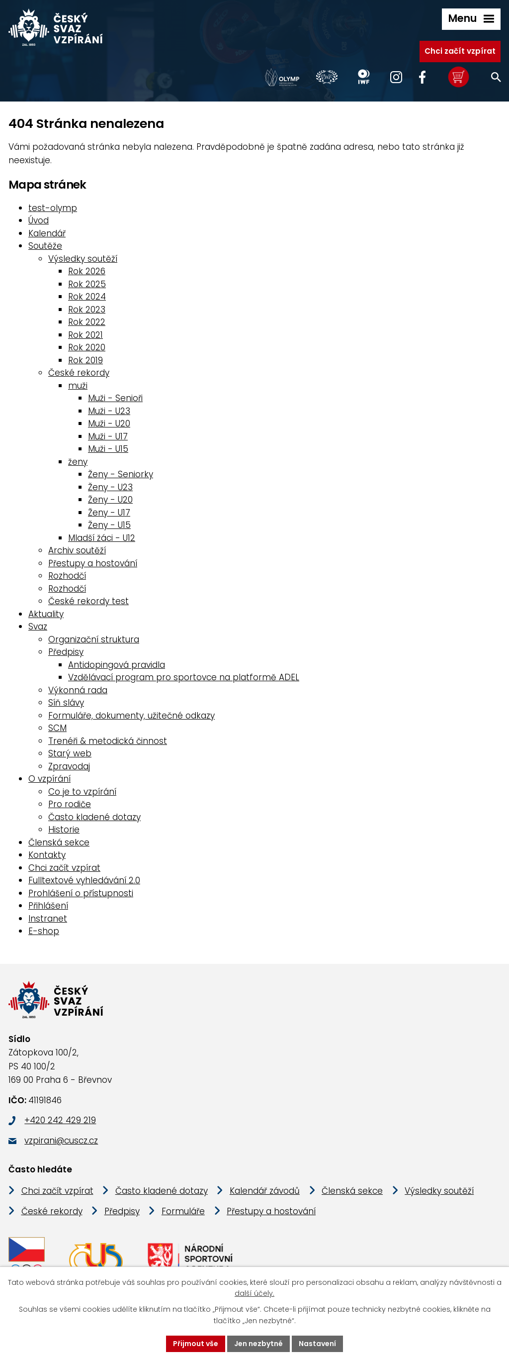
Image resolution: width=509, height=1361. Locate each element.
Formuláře (183, 1211)
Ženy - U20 (110, 500)
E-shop (43, 931)
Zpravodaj (69, 766)
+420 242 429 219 (60, 1120)
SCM (57, 728)
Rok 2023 (86, 309)
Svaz (37, 626)
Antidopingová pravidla (116, 665)
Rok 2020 (86, 347)
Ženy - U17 (109, 513)
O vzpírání (49, 779)
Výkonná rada (77, 690)
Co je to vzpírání (82, 792)
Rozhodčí (67, 576)
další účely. (254, 1294)
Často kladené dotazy (94, 817)
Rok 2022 (86, 322)
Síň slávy (66, 703)
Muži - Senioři (115, 398)
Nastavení (317, 1344)
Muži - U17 (108, 436)
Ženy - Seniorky (120, 474)
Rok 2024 (87, 297)
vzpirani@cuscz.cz (61, 1141)
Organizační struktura (93, 639)
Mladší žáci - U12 (101, 538)
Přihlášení (48, 906)
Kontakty (47, 855)
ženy (77, 462)
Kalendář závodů (265, 1191)
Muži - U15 (108, 449)
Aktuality (46, 614)
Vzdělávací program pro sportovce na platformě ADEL (183, 677)
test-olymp (52, 208)
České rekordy (78, 373)
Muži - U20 (109, 423)
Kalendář (47, 233)
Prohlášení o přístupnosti (80, 893)
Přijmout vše (195, 1344)
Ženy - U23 (110, 487)
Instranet (47, 919)
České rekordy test (88, 601)
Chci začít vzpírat (460, 51)
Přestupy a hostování (92, 563)
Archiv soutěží (77, 550)
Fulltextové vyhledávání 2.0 (84, 880)
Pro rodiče (69, 804)
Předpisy (66, 652)
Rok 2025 (87, 284)
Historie (64, 830)
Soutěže (45, 246)
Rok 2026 (86, 271)
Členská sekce (58, 842)
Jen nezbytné (258, 1344)
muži (77, 386)
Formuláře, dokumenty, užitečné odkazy (131, 716)
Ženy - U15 (109, 525)
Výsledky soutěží (82, 259)
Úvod (38, 220)
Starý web (69, 753)
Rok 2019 (85, 360)
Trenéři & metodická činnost (107, 741)
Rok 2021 (85, 335)
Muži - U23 (109, 411)
